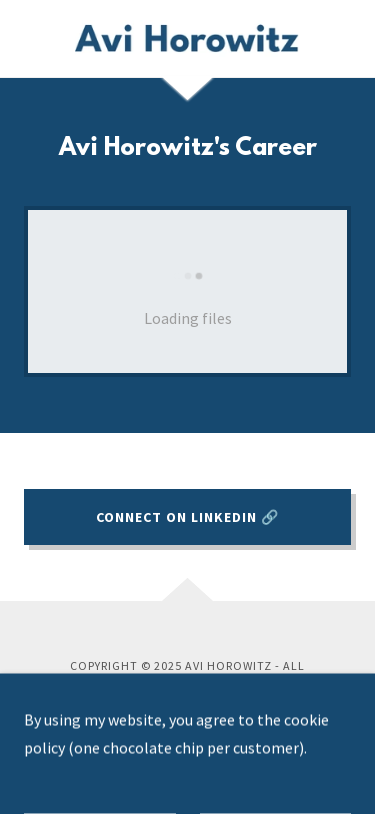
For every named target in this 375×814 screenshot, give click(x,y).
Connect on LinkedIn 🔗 (187, 517)
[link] (187, 38)
